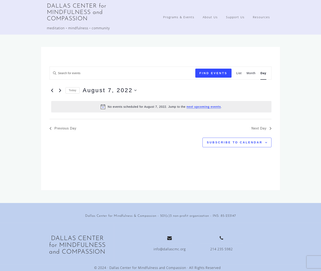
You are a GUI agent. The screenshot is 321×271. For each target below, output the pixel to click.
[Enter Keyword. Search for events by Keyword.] (122, 73)
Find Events (213, 73)
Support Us (235, 17)
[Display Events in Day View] (263, 73)
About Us (210, 17)
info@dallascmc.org (170, 249)
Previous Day (63, 128)
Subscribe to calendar (234, 142)
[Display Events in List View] (239, 73)
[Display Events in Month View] (250, 73)
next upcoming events (203, 106)
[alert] (161, 106)
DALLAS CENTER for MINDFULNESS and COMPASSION (76, 12)
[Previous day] (52, 90)
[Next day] (60, 90)
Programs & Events (178, 17)
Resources (261, 17)
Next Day (261, 128)
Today (72, 90)
